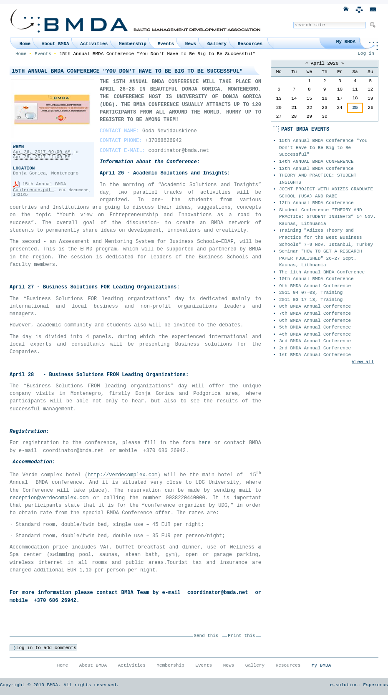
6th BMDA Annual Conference (315, 320)
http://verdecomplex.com (122, 475)
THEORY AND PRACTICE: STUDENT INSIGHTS (317, 179)
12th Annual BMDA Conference (316, 202)
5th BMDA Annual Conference (315, 327)
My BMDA (345, 41)
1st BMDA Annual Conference (315, 354)
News (190, 43)
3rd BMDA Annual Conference (315, 341)
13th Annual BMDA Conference (316, 168)
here (205, 443)
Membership (132, 43)
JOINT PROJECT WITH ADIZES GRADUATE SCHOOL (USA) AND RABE (326, 193)
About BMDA (55, 43)
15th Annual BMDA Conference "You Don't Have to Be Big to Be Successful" (323, 147)
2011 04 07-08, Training (311, 292)
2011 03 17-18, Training (311, 299)
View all (363, 361)
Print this (241, 635)
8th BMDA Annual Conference (315, 306)
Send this (206, 635)
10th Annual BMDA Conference (316, 278)
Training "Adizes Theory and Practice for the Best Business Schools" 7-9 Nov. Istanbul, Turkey (326, 237)
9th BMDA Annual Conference (315, 285)
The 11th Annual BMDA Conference (322, 272)
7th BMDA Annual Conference (315, 313)
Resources (250, 43)
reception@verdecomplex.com (49, 498)
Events (166, 43)
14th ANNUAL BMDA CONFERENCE (316, 161)
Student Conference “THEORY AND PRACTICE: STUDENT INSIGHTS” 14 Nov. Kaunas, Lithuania (327, 216)
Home (25, 43)
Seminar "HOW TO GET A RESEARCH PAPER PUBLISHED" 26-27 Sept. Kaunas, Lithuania (320, 258)
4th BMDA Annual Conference (315, 334)
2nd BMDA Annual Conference (315, 348)
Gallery (217, 43)
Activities (94, 43)
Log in (366, 53)
